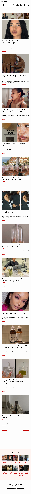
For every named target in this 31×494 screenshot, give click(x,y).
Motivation (3, 181)
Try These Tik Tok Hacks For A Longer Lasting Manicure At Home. (14, 76)
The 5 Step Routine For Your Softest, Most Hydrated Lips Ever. (14, 42)
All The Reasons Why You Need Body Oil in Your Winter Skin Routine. (15, 245)
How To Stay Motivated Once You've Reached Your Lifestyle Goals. (14, 179)
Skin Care (3, 147)
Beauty (3, 44)
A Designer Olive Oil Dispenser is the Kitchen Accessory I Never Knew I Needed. (14, 381)
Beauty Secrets (4, 78)
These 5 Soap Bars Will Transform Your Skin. (14, 144)
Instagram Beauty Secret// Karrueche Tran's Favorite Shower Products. (13, 110)
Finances (3, 419)
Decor (2, 385)
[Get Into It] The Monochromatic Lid (14, 313)
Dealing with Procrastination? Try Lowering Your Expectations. (12, 280)
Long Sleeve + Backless (9, 212)
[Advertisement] (15, 441)
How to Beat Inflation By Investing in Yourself (14, 417)
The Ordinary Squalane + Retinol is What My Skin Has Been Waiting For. (15, 346)
